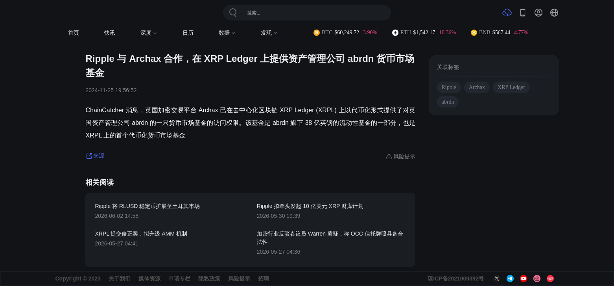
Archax (477, 87)
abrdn (448, 102)
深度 (148, 33)
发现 (269, 33)
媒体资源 (149, 278)
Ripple (449, 87)
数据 (227, 33)
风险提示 (239, 278)
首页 (73, 33)
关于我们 (120, 278)
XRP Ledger (511, 87)
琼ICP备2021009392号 (456, 278)
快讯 (109, 33)
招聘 (263, 278)
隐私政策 (209, 278)
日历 (188, 33)
